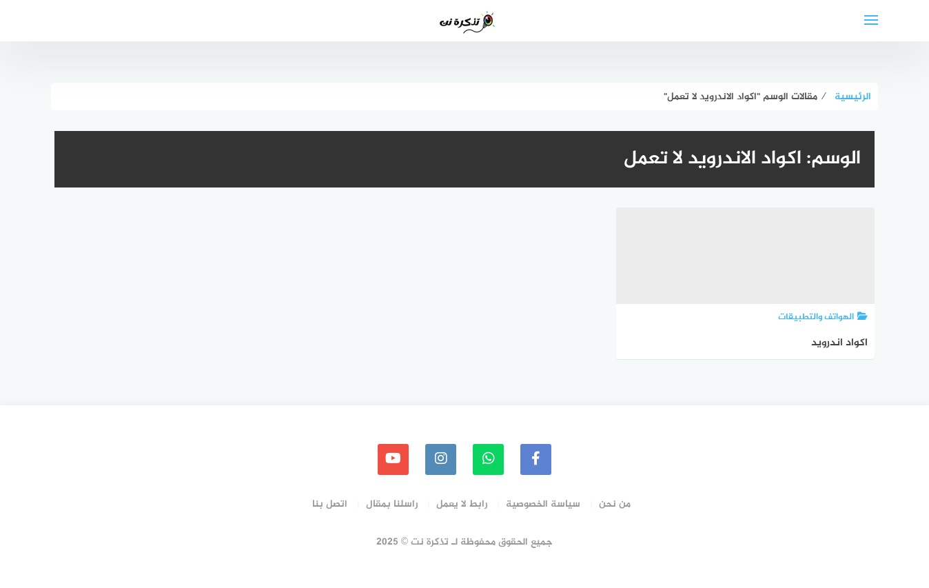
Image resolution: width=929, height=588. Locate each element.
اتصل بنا (329, 504)
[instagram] (440, 459)
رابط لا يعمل (461, 504)
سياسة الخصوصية (543, 504)
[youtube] (393, 459)
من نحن (615, 504)
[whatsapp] (488, 459)
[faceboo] (535, 459)
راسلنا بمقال (392, 504)
